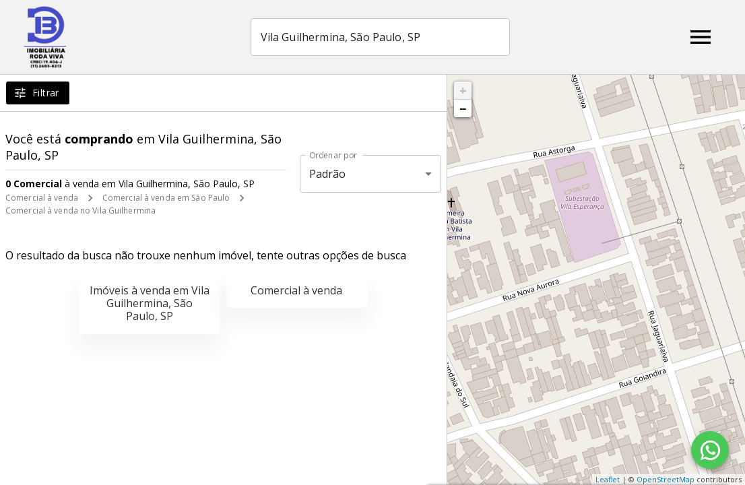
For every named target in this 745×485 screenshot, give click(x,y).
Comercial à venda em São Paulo (166, 197)
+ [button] (463, 90)
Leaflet (607, 479)
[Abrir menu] (700, 37)
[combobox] (381, 37)
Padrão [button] (327, 173)
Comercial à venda (41, 197)
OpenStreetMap (665, 479)
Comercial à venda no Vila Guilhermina (80, 210)
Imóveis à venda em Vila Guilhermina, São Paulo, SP (149, 303)
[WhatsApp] (710, 450)
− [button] (462, 108)
